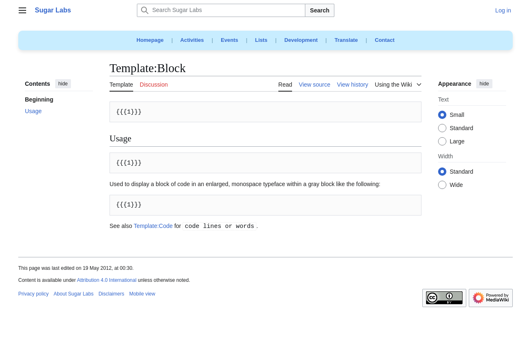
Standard (461, 128)
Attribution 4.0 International (106, 280)
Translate (346, 40)
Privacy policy (33, 294)
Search (319, 10)
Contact (385, 40)
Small (457, 115)
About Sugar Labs (73, 294)
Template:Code (153, 226)
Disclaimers (111, 294)
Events (229, 40)
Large (457, 141)
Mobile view (142, 294)
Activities (192, 40)
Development (300, 40)
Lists (261, 40)
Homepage (149, 40)
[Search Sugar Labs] (221, 10)
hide (63, 84)
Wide (456, 185)
